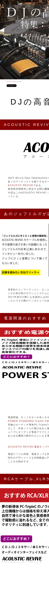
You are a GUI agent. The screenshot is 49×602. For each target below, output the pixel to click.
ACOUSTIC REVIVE (20, 185)
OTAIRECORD (14, 81)
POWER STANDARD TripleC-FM (28, 421)
